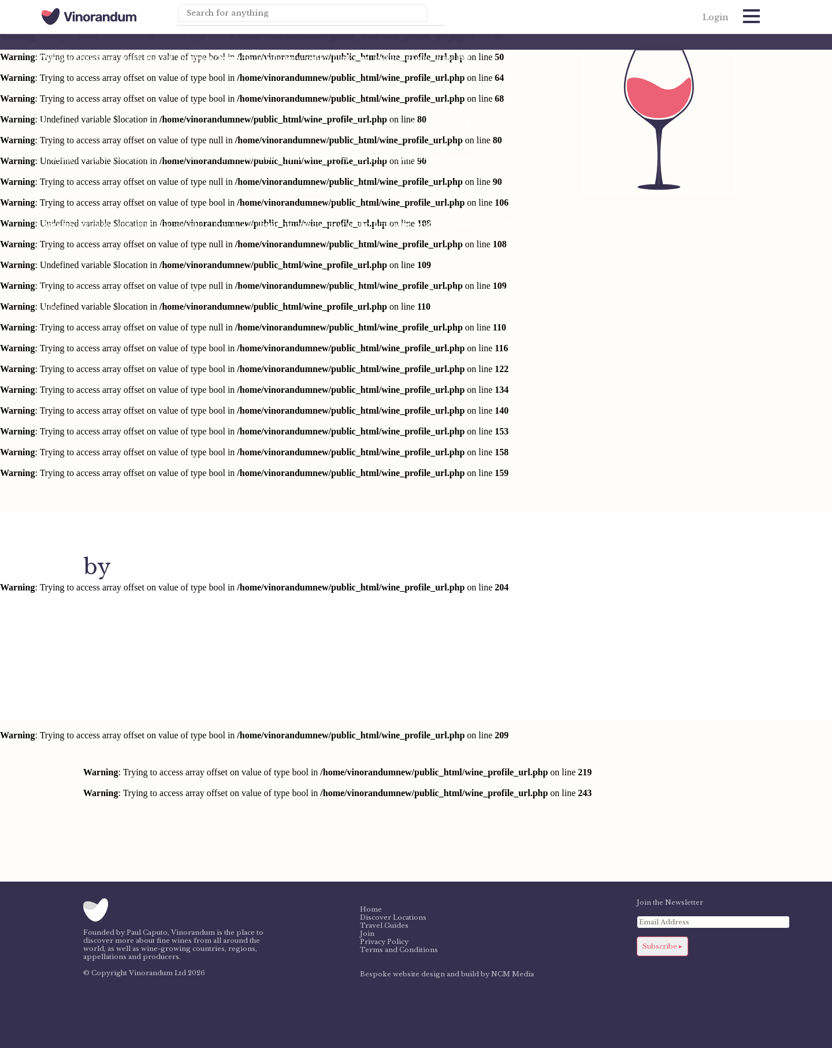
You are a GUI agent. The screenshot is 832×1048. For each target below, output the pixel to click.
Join (367, 934)
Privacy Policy (384, 942)
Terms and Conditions (399, 950)
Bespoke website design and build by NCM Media (447, 974)
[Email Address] (713, 922)
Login (716, 17)
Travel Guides (384, 925)
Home (371, 909)
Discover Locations (393, 917)
